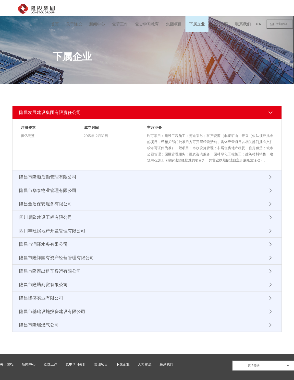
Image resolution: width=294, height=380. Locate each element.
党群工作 (120, 24)
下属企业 (197, 24)
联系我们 (243, 24)
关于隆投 (74, 24)
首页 (55, 24)
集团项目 (174, 24)
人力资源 (220, 24)
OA (258, 24)
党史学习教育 (147, 24)
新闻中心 (97, 24)
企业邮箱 (281, 24)
